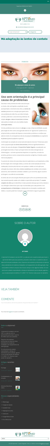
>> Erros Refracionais (6, 419)
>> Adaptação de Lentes (7, 410)
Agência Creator (45, 443)
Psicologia (3, 367)
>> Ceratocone (4, 413)
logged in (10, 311)
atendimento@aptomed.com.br (26, 27)
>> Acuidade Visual (5, 408)
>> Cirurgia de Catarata (6, 405)
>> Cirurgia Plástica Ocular (7, 416)
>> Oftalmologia (5, 402)
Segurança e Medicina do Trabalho (24, 6)
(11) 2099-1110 (25, 24)
